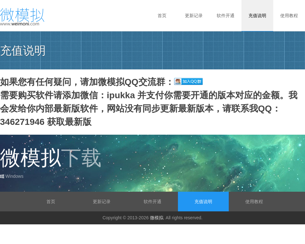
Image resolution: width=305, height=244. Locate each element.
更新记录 (194, 15)
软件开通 (225, 15)
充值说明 (257, 15)
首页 (162, 15)
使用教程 (289, 15)
